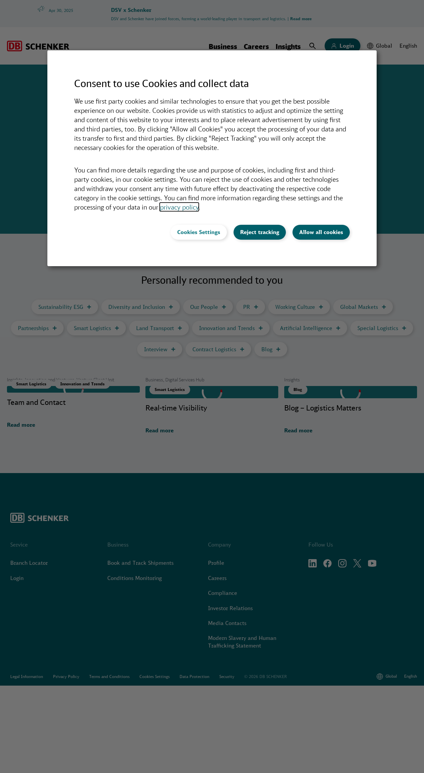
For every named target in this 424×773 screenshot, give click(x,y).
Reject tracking (259, 232)
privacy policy (179, 207)
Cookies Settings (198, 232)
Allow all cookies (321, 232)
